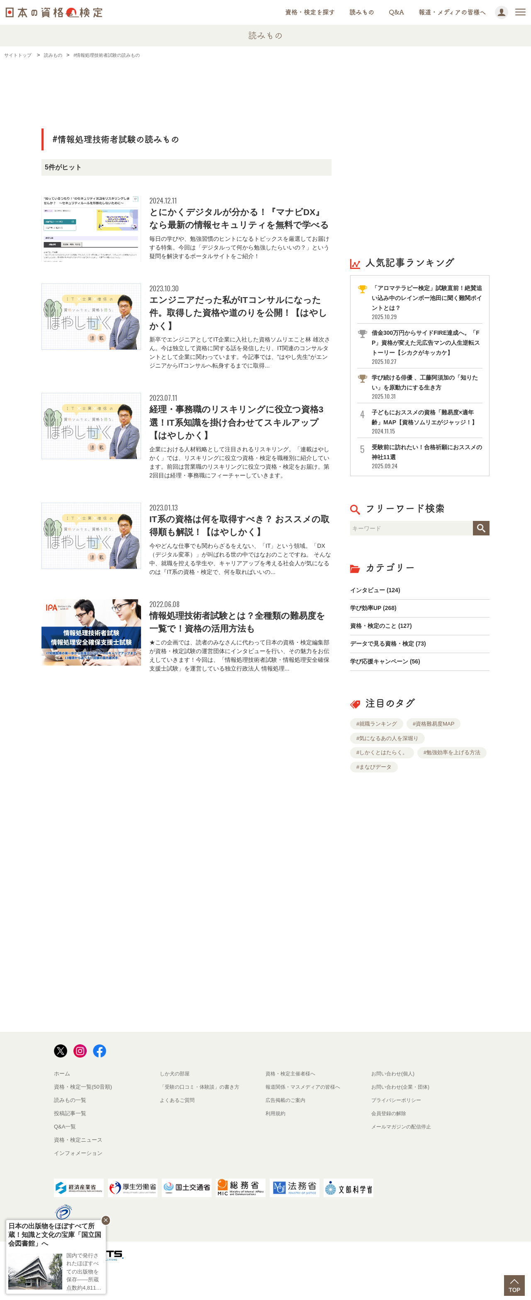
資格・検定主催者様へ (292, 1106)
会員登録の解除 (390, 1146)
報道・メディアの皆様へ (452, 12)
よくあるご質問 (178, 1132)
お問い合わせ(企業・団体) (402, 1119)
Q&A (396, 12)
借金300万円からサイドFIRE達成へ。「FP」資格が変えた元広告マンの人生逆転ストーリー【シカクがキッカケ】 (426, 352)
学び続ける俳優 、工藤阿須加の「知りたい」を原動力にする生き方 (426, 397)
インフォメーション (78, 1185)
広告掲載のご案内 (287, 1132)
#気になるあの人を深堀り (387, 770)
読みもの (361, 12)
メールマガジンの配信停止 (403, 1159)
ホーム (62, 1106)
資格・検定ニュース (78, 1172)
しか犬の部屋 (176, 1106)
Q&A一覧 (65, 1159)
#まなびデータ (374, 799)
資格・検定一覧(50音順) (83, 1119)
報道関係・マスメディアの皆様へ (306, 1119)
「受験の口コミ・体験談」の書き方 (203, 1119)
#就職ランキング (376, 756)
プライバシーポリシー (398, 1132)
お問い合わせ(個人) (394, 1106)
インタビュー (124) (378, 611)
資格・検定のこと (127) (385, 652)
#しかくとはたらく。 (382, 785)
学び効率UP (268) (376, 631)
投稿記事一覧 (70, 1146)
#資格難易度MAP (433, 756)
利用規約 (276, 1146)
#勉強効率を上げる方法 (452, 785)
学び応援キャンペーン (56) (390, 692)
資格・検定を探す (310, 12)
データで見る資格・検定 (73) (393, 672)
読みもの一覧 (70, 1132)
